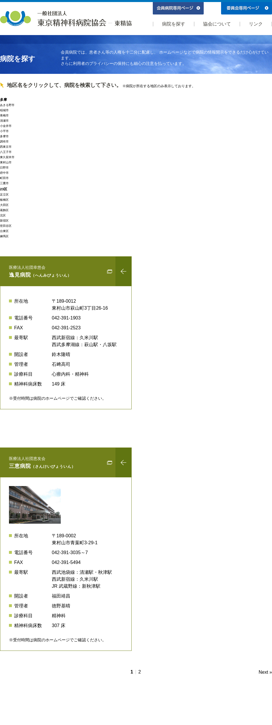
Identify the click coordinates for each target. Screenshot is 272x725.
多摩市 (4, 136)
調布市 (4, 141)
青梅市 (4, 115)
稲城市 (4, 110)
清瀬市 (4, 120)
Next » (265, 672)
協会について (217, 24)
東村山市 (6, 162)
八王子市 (6, 152)
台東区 (4, 231)
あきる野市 (7, 105)
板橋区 (4, 199)
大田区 (4, 205)
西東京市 (6, 146)
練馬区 (4, 236)
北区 (3, 215)
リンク (256, 24)
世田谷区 (6, 225)
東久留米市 (7, 157)
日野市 (4, 167)
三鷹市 (4, 183)
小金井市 (6, 125)
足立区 (4, 194)
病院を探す (173, 24)
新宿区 (4, 220)
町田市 (4, 178)
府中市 (4, 172)
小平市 (4, 131)
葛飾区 (4, 210)
